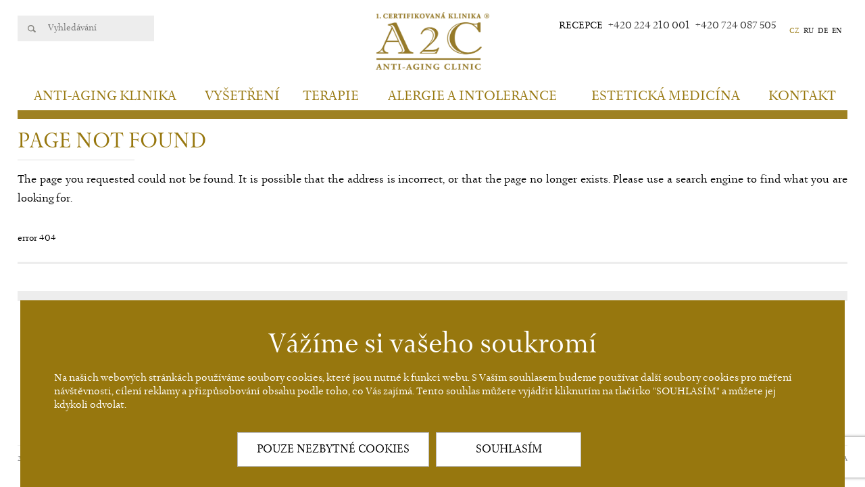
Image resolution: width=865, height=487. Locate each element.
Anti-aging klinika (105, 96)
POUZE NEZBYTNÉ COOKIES (333, 449)
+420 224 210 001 (649, 25)
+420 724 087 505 (735, 25)
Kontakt (802, 96)
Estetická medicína (665, 96)
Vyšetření (242, 96)
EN (837, 31)
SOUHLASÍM (509, 449)
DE (823, 31)
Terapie (331, 96)
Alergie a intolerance (472, 96)
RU (809, 31)
